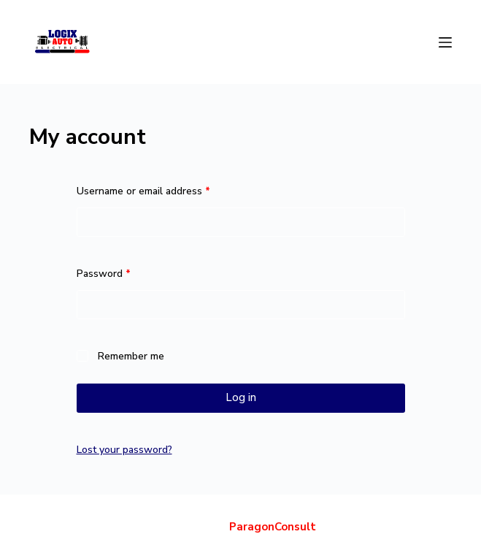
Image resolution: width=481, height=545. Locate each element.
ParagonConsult (272, 526)
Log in (241, 397)
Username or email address (164, 190)
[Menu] (445, 42)
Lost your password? (124, 450)
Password (124, 273)
